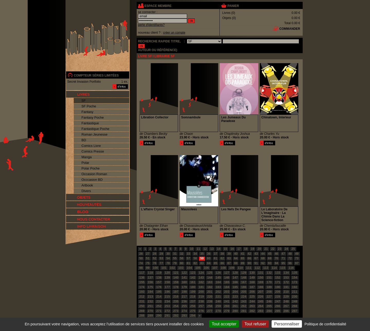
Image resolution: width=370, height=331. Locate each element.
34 (195, 254)
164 (218, 282)
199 (192, 292)
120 (167, 273)
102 (172, 268)
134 (286, 273)
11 (198, 249)
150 (260, 277)
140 (175, 277)
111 (248, 268)
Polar (85, 163)
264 (260, 306)
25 (293, 249)
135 (294, 273)
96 (290, 263)
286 (286, 311)
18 (245, 249)
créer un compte (174, 32)
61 (215, 258)
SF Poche (88, 106)
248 (286, 301)
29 (161, 254)
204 (235, 292)
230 (294, 296)
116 (291, 268)
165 (226, 282)
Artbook (87, 185)
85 (215, 263)
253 (167, 306)
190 (277, 287)
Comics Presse (92, 151)
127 (226, 273)
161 (192, 282)
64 (235, 258)
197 (175, 292)
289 (150, 315)
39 (229, 254)
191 (286, 287)
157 (158, 282)
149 (252, 277)
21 (266, 249)
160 (184, 282)
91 (256, 263)
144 (209, 277)
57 (188, 258)
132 (269, 273)
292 (175, 315)
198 (184, 292)
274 (184, 311)
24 (286, 249)
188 (260, 287)
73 (296, 258)
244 (252, 301)
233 (158, 301)
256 (192, 306)
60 (208, 258)
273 (175, 311)
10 (191, 249)
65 (242, 258)
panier (233, 6)
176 (158, 287)
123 (192, 273)
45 (269, 254)
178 (175, 287)
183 (218, 287)
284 (269, 311)
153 (286, 277)
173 (294, 282)
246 (269, 301)
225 (252, 296)
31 (175, 254)
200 (201, 292)
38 (222, 254)
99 (147, 268)
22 (272, 249)
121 (175, 273)
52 (154, 258)
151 (269, 277)
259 (218, 306)
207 (260, 292)
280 (235, 311)
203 (226, 292)
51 (147, 258)
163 (209, 282)
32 (181, 254)
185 (235, 287)
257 (201, 306)
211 (294, 292)
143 (201, 277)
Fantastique (90, 123)
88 (235, 263)
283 (260, 311)
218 (192, 296)
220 (209, 296)
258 (209, 306)
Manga (86, 157)
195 (158, 292)
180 (192, 287)
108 (223, 268)
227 (269, 296)
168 (252, 282)
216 (175, 296)
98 (141, 268)
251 (150, 306)
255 (184, 306)
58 (195, 258)
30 (168, 254)
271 (158, 311)
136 (141, 277)
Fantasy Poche (92, 117)
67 (256, 258)
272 (167, 311)
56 (181, 258)
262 (243, 306)
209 (277, 292)
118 (150, 273)
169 (260, 282)
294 (192, 315)
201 (209, 292)
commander (289, 29)
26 (141, 254)
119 (158, 273)
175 (150, 287)
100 (155, 268)
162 (201, 282)
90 (249, 263)
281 (243, 311)
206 (252, 292)
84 (208, 263)
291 (167, 315)
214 (158, 296)
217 (184, 296)
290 (158, 315)
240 (218, 301)
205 (243, 292)
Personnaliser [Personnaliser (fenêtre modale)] (286, 324)
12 (205, 249)
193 (141, 292)
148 (243, 277)
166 (235, 282)
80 (181, 263)
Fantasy (87, 112)
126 (218, 273)
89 (242, 263)
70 (276, 258)
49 (296, 254)
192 (294, 287)
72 (290, 258)
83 (201, 263)
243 (243, 301)
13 (212, 249)
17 (238, 249)
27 (147, 254)
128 (235, 273)
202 (218, 292)
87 (229, 263)
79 (175, 263)
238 (201, 301)
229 (286, 296)
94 (276, 263)
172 (286, 282)
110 (240, 268)
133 (277, 273)
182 (209, 287)
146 (226, 277)
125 (209, 273)
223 (235, 296)
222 (226, 296)
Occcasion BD (92, 180)
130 (252, 273)
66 (249, 258)
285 (277, 311)
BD (83, 140)
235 (175, 301)
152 (277, 277)
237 (192, 301)
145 (218, 277)
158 (167, 282)
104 (189, 268)
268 (294, 306)
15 (225, 249)
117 (141, 273)
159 (175, 282)
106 (206, 268)
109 (231, 268)
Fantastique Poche (95, 129)
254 (175, 306)
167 (243, 282)
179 (184, 287)
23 (279, 249)
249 (294, 301)
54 (168, 258)
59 (201, 258)
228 (277, 296)
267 (286, 306)
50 (141, 258)
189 (269, 287)
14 (218, 249)
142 (192, 277)
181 (201, 287)
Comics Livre (91, 146)
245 (260, 301)
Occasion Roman (94, 174)
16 (232, 249)
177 (167, 287)
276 (201, 311)
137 (150, 277)
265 (269, 306)
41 (242, 254)
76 (154, 263)
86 (222, 263)
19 (252, 249)
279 (226, 311)
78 (168, 263)
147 (235, 277)
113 (265, 268)
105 (197, 268)
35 (201, 254)
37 (215, 254)
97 (296, 263)
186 (243, 287)
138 (158, 277)
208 (269, 292)
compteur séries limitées (96, 75)
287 (294, 311)
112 (257, 268)
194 (150, 292)
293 (184, 315)
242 (235, 301)
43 (256, 254)
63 (229, 258)
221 (218, 296)
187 (252, 287)
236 (184, 301)
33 (188, 254)
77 (161, 263)
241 (226, 301)
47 (283, 254)
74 (141, 263)
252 (158, 306)
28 (154, 254)
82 (195, 263)
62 (222, 258)
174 (141, 287)
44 (262, 254)
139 (167, 277)
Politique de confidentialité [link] (325, 324)
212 (141, 296)
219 (201, 296)
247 (277, 301)
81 (188, 263)
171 (277, 282)
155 (141, 282)
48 (290, 254)
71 (283, 258)
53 (161, 258)
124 (201, 273)
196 (167, 292)
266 (277, 306)
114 (274, 268)
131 (260, 273)
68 (262, 258)
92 (262, 263)
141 (184, 277)
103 (180, 268)
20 (259, 249)
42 (249, 254)
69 (269, 258)
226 (260, 296)
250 (141, 306)
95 (283, 263)
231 (141, 301)
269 (141, 311)
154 (294, 277)
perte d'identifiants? (151, 25)
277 (209, 311)
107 (214, 268)
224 (243, 296)
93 (269, 263)
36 (208, 254)
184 (226, 287)
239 (209, 301)
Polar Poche (90, 168)
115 (282, 268)
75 (147, 263)
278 (218, 311)
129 (243, 273)
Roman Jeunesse (94, 134)
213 (150, 296)
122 (184, 273)
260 (226, 306)
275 (192, 311)
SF (83, 100)
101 (163, 268)
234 (167, 301)
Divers (86, 191)
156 (150, 282)
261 (235, 306)
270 (150, 311)
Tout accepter (224, 324)
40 (235, 254)
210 (286, 292)
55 (175, 258)
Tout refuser (255, 324)
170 (269, 282)
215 (167, 296)
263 (252, 306)
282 (252, 311)
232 (150, 301)
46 (276, 254)
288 (141, 315)
